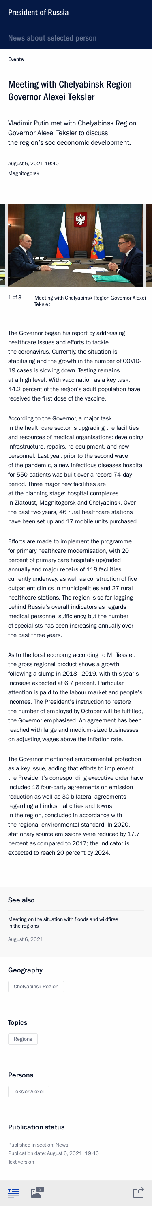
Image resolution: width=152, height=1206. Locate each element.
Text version (21, 1162)
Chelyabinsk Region (36, 986)
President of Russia (38, 12)
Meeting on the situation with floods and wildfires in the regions (63, 922)
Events (16, 59)
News (62, 1145)
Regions (23, 1039)
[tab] (13, 1193)
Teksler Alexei (29, 1091)
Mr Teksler (120, 655)
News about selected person (52, 38)
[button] (131, 245)
